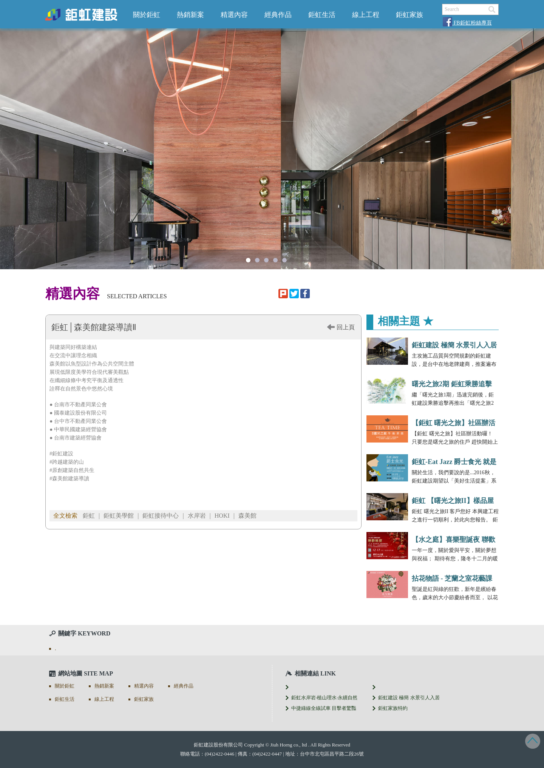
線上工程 (365, 15)
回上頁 (346, 327)
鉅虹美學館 (119, 515)
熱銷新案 (190, 15)
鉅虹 (89, 515)
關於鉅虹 (146, 15)
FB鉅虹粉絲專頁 (467, 23)
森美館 (247, 515)
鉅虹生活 (321, 15)
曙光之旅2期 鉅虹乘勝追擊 (452, 384)
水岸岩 (197, 515)
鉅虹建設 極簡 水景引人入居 (454, 345)
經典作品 (278, 15)
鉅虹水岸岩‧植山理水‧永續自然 (324, 697)
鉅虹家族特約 (393, 708)
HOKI (222, 515)
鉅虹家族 (409, 15)
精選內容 (234, 15)
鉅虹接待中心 (160, 515)
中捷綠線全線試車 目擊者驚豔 (323, 708)
